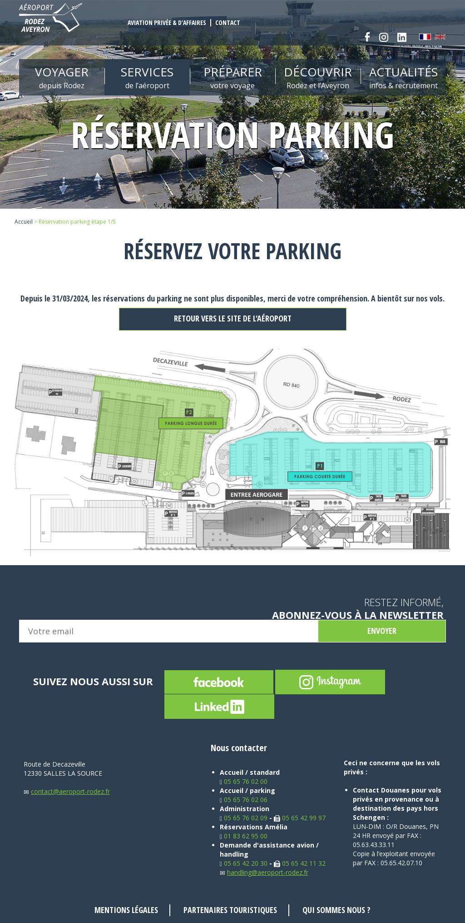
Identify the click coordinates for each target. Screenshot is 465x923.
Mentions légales (126, 909)
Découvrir (318, 77)
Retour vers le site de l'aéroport (233, 318)
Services (147, 77)
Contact (227, 22)
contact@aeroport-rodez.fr (67, 791)
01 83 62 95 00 (243, 836)
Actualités (403, 77)
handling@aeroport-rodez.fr (264, 872)
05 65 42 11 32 (300, 863)
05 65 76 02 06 (243, 799)
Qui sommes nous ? (336, 909)
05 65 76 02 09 (243, 817)
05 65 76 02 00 (243, 781)
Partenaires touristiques (230, 909)
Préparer (232, 77)
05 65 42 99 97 (300, 817)
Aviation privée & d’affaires (167, 22)
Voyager (61, 77)
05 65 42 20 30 (243, 863)
